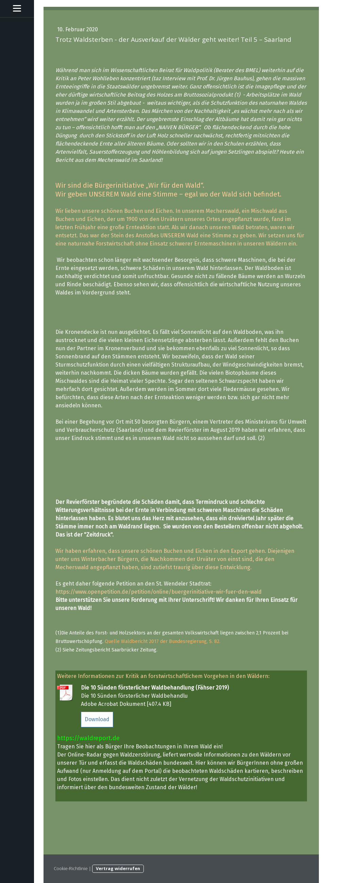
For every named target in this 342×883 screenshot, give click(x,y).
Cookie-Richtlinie (71, 868)
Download (97, 719)
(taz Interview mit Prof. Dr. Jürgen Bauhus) (202, 78)
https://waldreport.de (88, 738)
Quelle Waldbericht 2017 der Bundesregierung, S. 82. (162, 641)
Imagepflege (270, 86)
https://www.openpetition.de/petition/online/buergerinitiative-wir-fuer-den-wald (158, 592)
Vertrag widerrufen (118, 868)
